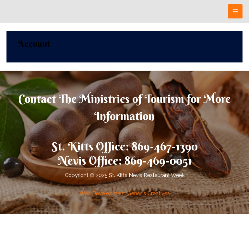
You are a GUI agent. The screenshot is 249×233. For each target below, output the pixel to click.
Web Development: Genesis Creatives (124, 193)
